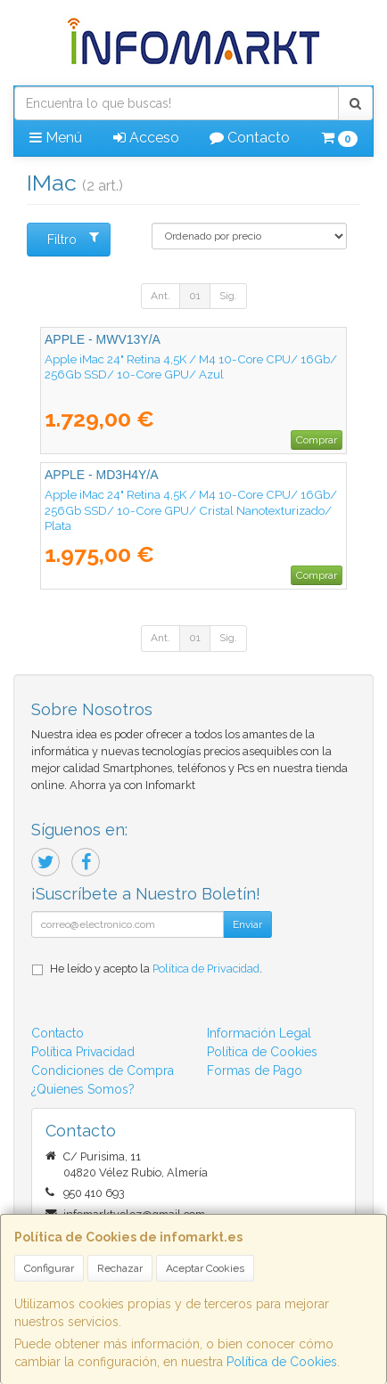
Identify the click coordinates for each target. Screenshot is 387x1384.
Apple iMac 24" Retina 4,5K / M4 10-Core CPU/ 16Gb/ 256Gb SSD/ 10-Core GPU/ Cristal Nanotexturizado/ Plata (191, 510)
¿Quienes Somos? (83, 1089)
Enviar (247, 924)
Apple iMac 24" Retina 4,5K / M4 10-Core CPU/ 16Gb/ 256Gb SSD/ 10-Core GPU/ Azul (191, 366)
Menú (55, 137)
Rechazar (120, 1268)
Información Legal (259, 1033)
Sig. (228, 295)
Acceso (146, 137)
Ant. (160, 295)
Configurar (49, 1268)
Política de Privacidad (205, 968)
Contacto (250, 137)
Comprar (316, 440)
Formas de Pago (254, 1070)
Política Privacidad (83, 1052)
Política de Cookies (281, 1362)
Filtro (73, 239)
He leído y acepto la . (156, 968)
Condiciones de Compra (102, 1070)
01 (195, 295)
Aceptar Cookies (205, 1268)
